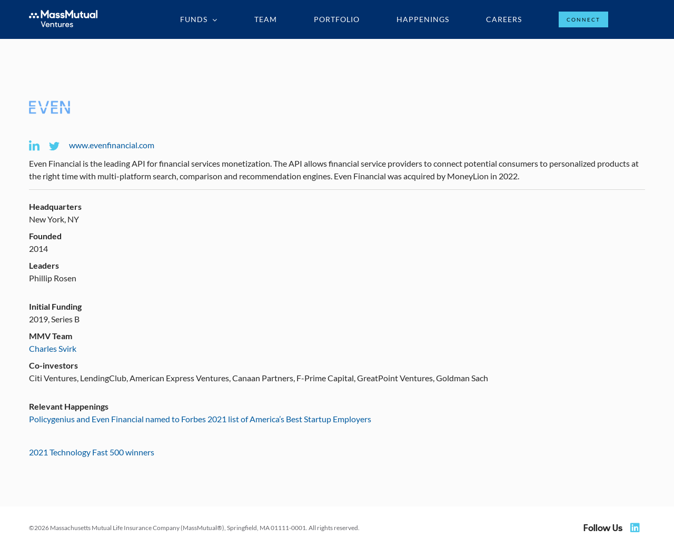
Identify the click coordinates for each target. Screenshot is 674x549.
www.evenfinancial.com (111, 145)
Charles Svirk (52, 348)
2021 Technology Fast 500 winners (91, 452)
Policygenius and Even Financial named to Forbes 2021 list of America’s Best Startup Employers (200, 419)
